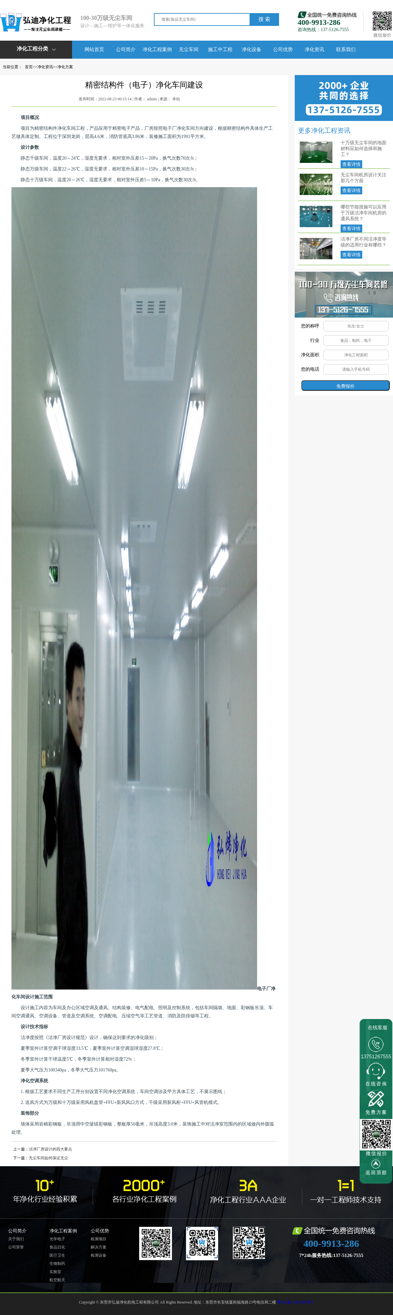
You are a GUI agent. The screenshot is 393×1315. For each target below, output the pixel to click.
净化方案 (65, 67)
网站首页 (94, 49)
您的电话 (310, 369)
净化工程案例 (157, 49)
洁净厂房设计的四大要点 (50, 1149)
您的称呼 (310, 326)
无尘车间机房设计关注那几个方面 (363, 177)
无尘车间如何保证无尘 (48, 1158)
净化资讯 (314, 49)
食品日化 (57, 1247)
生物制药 (57, 1263)
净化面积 (310, 354)
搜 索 (264, 19)
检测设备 (98, 1255)
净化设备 (251, 49)
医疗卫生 (57, 1255)
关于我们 (16, 1239)
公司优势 (283, 49)
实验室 (55, 1271)
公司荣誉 (16, 1247)
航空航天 (57, 1280)
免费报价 (345, 386)
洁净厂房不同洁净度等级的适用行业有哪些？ (363, 242)
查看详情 (351, 164)
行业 (314, 340)
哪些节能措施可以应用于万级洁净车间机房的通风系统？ (363, 213)
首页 (29, 67)
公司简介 (126, 49)
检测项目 (98, 1239)
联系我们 (346, 49)
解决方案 (98, 1247)
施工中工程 (220, 49)
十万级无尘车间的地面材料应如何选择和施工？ (363, 148)
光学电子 (57, 1239)
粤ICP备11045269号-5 (295, 1302)
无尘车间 (188, 49)
